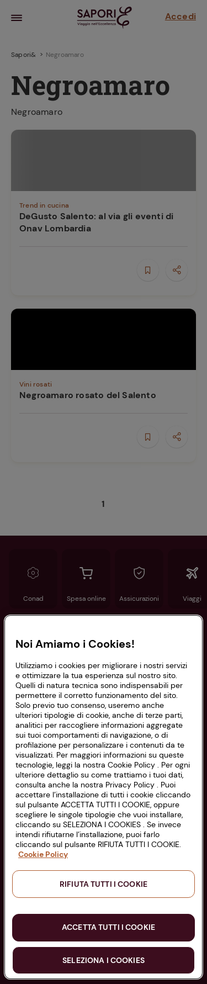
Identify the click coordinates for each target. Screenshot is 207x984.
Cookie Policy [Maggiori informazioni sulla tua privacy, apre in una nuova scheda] (43, 854)
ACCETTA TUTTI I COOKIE (108, 927)
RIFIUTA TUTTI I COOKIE (103, 884)
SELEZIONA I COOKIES (103, 960)
